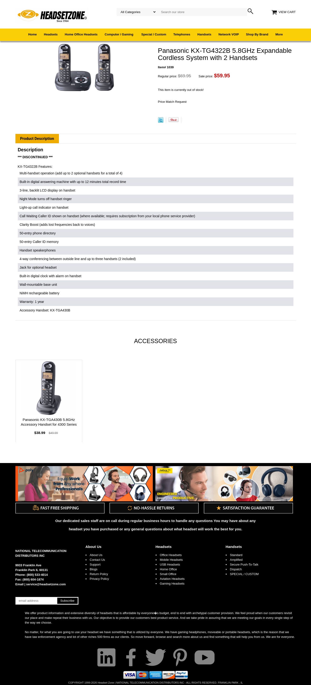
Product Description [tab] (37, 138)
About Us (94, 547)
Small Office (168, 574)
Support (95, 564)
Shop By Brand (257, 34)
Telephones (181, 34)
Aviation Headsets (172, 579)
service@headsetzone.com (46, 584)
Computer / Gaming (119, 34)
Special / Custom (153, 34)
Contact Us (97, 560)
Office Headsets (171, 555)
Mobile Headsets (171, 560)
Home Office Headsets (81, 34)
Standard (236, 555)
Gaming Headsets (172, 583)
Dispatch (236, 569)
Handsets (204, 34)
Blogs (94, 569)
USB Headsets (170, 564)
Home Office (168, 569)
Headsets (51, 34)
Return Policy (99, 574)
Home (32, 34)
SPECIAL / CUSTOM (244, 574)
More (279, 34)
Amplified (236, 560)
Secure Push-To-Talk (244, 564)
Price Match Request (172, 101)
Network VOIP (228, 34)
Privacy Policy (99, 579)
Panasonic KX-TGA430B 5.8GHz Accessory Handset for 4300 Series (49, 422)
